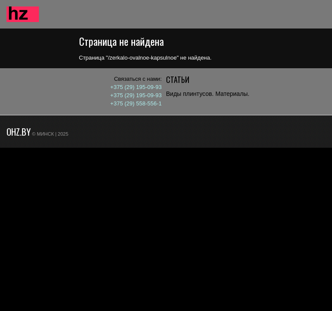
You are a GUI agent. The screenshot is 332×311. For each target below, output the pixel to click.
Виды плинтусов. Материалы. (207, 93)
